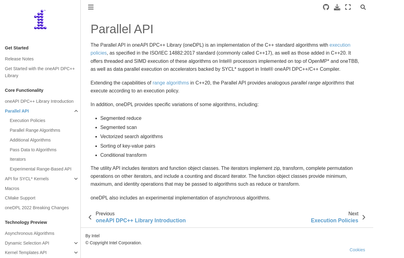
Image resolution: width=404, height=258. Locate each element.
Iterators (18, 159)
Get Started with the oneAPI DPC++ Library (40, 72)
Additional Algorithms (30, 140)
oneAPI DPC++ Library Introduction (39, 101)
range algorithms (171, 82)
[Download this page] (337, 7)
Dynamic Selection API (27, 243)
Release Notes (19, 58)
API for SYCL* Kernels (27, 178)
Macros (12, 188)
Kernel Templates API (26, 252)
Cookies (357, 249)
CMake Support (20, 197)
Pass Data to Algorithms (33, 149)
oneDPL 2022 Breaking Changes (37, 207)
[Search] (363, 7)
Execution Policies (27, 120)
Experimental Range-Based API (40, 169)
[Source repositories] (326, 7)
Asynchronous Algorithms (29, 233)
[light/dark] (355, 7)
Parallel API (17, 111)
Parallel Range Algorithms (35, 130)
